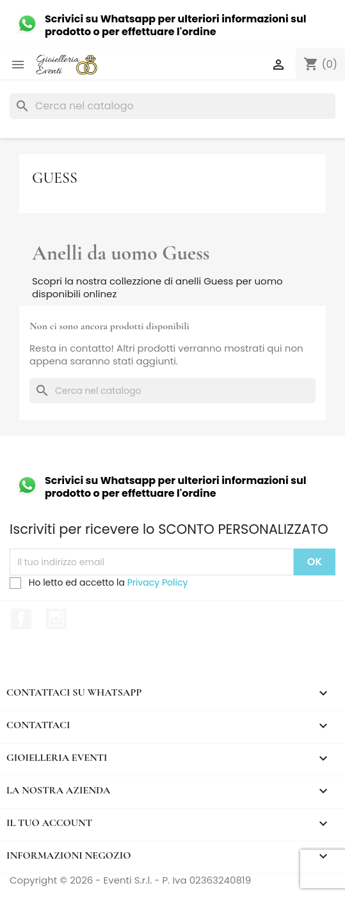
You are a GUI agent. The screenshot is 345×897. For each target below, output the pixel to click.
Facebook (21, 619)
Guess (54, 178)
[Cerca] (172, 106)
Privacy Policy (157, 582)
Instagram (56, 619)
